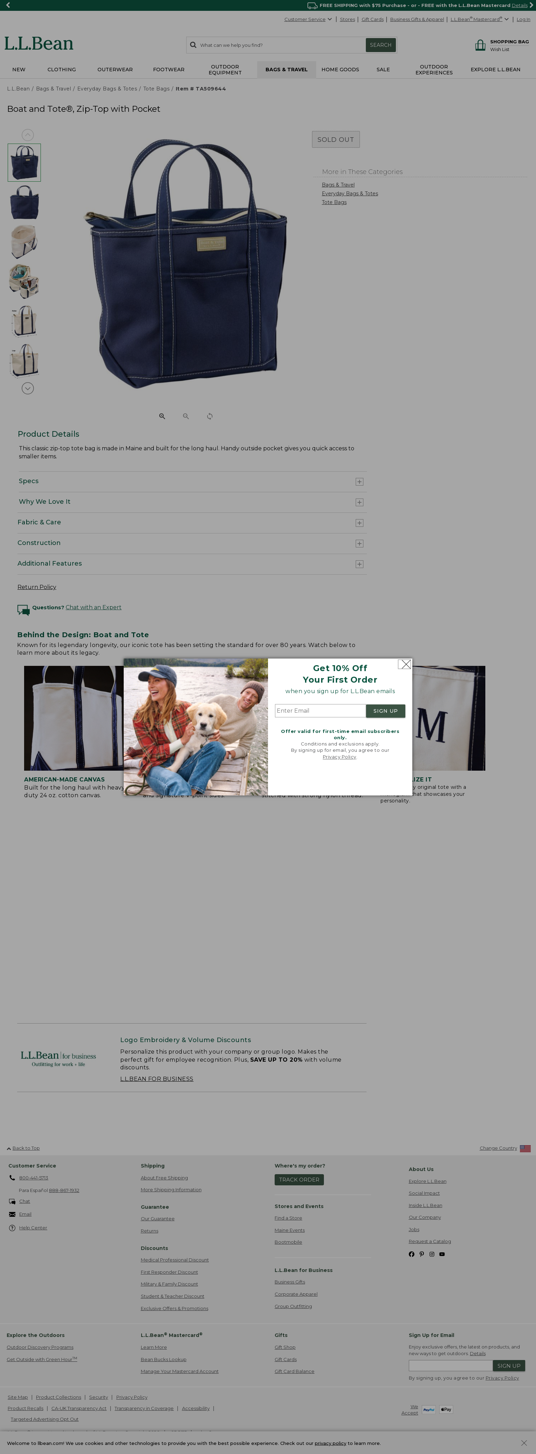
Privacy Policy (339, 756)
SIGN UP (386, 711)
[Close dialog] (404, 664)
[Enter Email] (320, 711)
